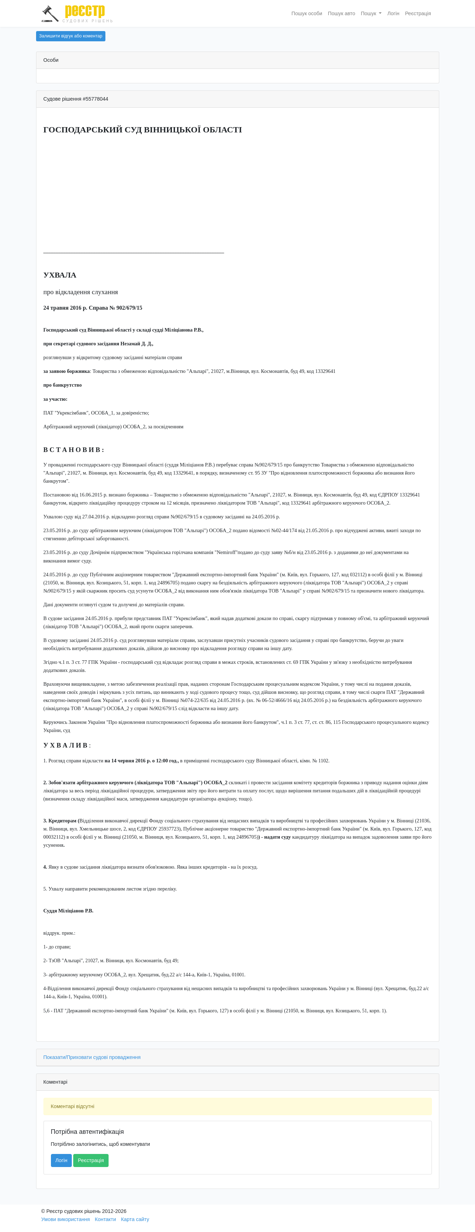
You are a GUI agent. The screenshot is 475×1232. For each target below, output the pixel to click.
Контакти (105, 1219)
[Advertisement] (238, 191)
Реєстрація (418, 13)
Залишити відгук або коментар (71, 36)
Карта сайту (135, 1219)
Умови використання (65, 1219)
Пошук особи (306, 13)
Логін (393, 13)
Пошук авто (341, 13)
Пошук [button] (369, 13)
